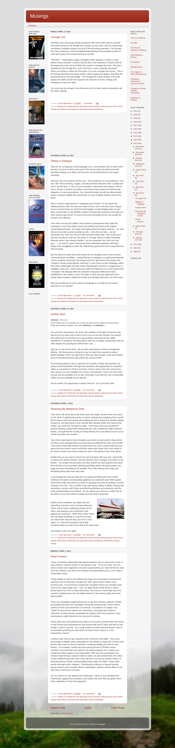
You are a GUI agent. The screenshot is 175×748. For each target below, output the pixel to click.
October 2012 (138, 159)
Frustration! (135, 62)
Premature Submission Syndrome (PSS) (137, 81)
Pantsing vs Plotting (135, 99)
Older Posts (117, 707)
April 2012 (140, 193)
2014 (135, 136)
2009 (135, 252)
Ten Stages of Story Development (138, 73)
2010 (135, 248)
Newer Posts (58, 707)
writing (53, 544)
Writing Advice (136, 67)
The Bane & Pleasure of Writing (138, 49)
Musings (39, 16)
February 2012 (139, 233)
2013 (135, 140)
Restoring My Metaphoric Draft (67, 409)
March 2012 (140, 226)
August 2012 (141, 170)
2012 (135, 143)
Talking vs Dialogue (61, 161)
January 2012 (138, 239)
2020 (135, 115)
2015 (135, 133)
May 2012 (140, 187)
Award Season (59, 556)
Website (32, 25)
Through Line (58, 37)
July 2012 (140, 175)
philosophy (108, 541)
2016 (135, 129)
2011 (135, 244)
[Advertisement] (87, 134)
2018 (135, 122)
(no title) (134, 43)
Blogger (102, 724)
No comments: (89, 295)
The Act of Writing (138, 38)
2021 (135, 111)
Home (88, 707)
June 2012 (140, 181)
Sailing (116, 541)
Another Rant (58, 314)
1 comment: (88, 103)
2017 (135, 125)
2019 (135, 118)
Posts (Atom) (67, 713)
